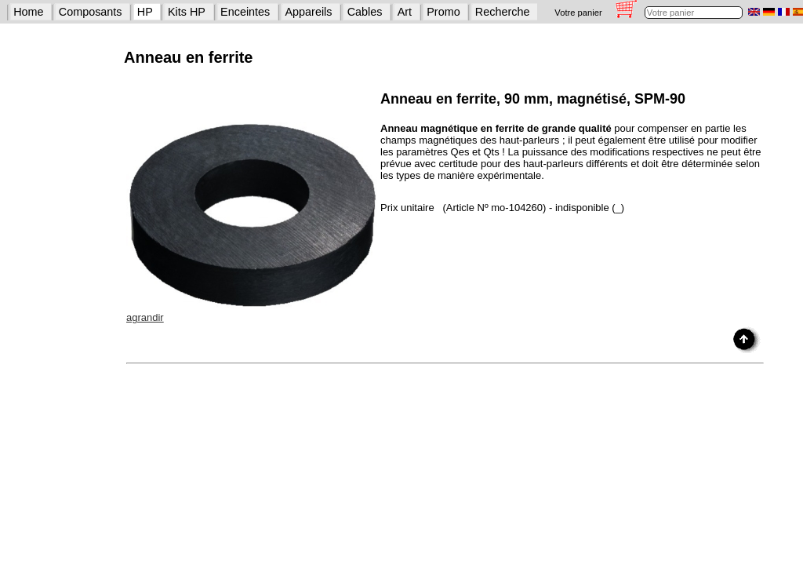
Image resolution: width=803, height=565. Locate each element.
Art (405, 11)
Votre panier (577, 12)
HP (145, 11)
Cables (365, 11)
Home (28, 11)
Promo (443, 11)
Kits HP (186, 11)
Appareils (308, 11)
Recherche (502, 11)
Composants (90, 11)
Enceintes (245, 11)
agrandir (145, 317)
